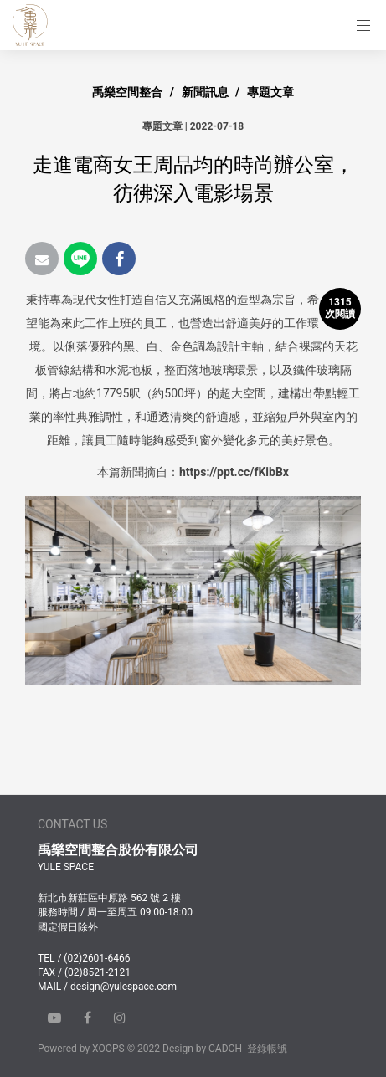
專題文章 (270, 92)
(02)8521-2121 (97, 972)
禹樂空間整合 (127, 92)
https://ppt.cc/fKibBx (234, 472)
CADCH (225, 1048)
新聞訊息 (205, 92)
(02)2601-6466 (97, 958)
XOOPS (108, 1048)
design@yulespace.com (123, 986)
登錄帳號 (267, 1048)
